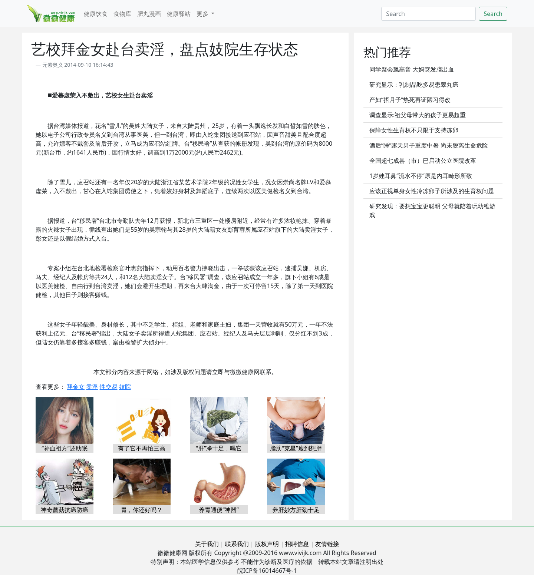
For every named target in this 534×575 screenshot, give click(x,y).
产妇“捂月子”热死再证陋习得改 (410, 100)
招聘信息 (297, 544)
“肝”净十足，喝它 (219, 448)
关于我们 (207, 544)
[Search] (428, 14)
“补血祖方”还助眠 (65, 448)
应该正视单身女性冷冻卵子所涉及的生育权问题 (431, 191)
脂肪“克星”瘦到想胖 (296, 448)
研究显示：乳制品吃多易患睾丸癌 (413, 84)
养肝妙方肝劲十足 (296, 510)
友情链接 (327, 544)
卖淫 (92, 387)
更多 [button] (203, 14)
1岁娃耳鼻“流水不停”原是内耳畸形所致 (420, 176)
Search (493, 14)
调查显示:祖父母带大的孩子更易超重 (417, 115)
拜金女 (76, 387)
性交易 (109, 387)
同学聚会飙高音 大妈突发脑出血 (411, 69)
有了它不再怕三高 (141, 448)
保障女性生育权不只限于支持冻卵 (413, 130)
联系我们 (237, 544)
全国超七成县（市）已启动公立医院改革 (422, 160)
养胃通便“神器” (219, 510)
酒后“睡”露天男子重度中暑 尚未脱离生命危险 (428, 145)
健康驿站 (179, 14)
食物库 (122, 14)
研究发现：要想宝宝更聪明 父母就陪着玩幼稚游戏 (432, 210)
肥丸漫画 (149, 14)
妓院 (125, 387)
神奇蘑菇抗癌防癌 (64, 510)
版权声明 (267, 544)
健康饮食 (96, 14)
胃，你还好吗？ (141, 510)
